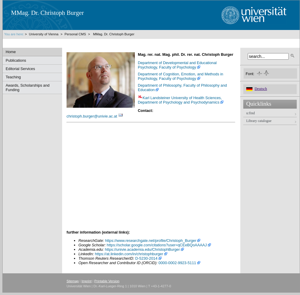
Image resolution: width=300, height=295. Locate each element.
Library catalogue (258, 121)
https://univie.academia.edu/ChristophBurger (142, 249)
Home (11, 52)
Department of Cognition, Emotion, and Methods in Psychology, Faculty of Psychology (180, 76)
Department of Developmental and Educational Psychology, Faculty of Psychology (177, 65)
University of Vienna (44, 34)
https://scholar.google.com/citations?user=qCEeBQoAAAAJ (157, 245)
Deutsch (261, 89)
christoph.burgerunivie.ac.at (92, 116)
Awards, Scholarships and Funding (28, 87)
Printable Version (107, 281)
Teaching (13, 77)
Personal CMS (75, 34)
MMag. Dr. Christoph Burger (113, 34)
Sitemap (73, 281)
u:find (250, 113)
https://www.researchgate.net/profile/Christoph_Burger (150, 240)
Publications (16, 60)
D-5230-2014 (146, 258)
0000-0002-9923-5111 (177, 263)
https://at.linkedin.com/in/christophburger (129, 254)
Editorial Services (20, 68)
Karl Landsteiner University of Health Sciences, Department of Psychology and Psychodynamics (180, 100)
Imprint (86, 281)
